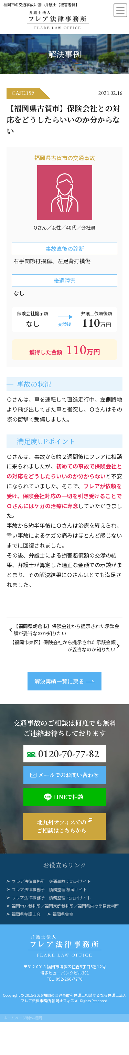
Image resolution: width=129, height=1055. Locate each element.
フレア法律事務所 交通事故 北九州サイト (51, 881)
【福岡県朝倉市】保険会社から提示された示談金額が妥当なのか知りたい (66, 630)
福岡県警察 (63, 914)
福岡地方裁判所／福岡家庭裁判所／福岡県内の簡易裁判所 (65, 906)
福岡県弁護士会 (26, 914)
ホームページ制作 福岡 (22, 1017)
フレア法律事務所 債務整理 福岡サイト (49, 889)
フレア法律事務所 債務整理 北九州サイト (51, 897)
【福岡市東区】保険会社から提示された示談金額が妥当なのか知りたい (63, 646)
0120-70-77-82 (68, 753)
